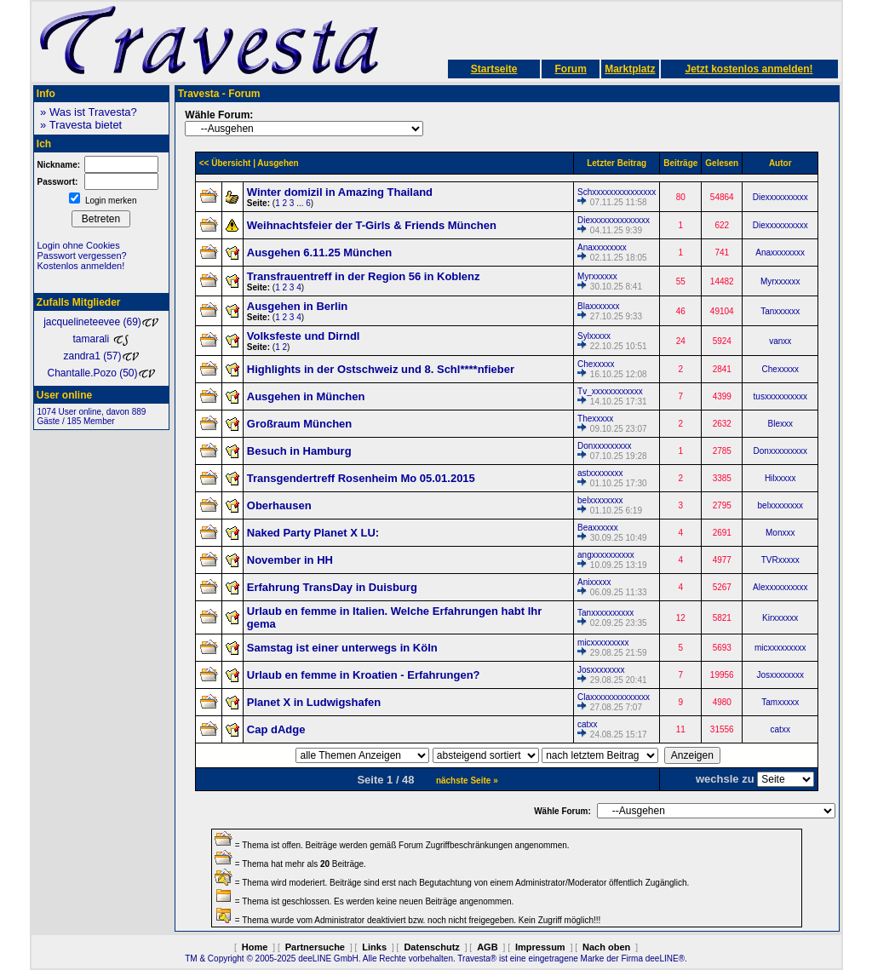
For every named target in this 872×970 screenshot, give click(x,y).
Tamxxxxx (780, 702)
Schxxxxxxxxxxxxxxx (616, 192)
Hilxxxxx (780, 478)
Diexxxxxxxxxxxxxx (613, 220)
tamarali (100, 339)
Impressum (540, 947)
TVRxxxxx (780, 560)
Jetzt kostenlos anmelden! (748, 69)
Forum (570, 69)
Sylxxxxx (594, 336)
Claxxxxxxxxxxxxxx (613, 697)
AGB (487, 947)
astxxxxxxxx (599, 473)
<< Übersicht (225, 163)
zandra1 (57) (100, 356)
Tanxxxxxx (780, 311)
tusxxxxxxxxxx (780, 396)
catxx (587, 724)
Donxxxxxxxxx (604, 446)
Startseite (494, 69)
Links (374, 947)
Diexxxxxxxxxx (780, 197)
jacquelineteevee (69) (100, 322)
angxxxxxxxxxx (605, 555)
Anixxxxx (594, 582)
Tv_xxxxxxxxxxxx (610, 391)
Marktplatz (630, 69)
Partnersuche (315, 947)
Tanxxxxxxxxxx (605, 612)
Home (255, 947)
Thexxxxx (595, 418)
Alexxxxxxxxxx (780, 587)
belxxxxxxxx (599, 500)
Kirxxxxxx (780, 618)
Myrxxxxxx (597, 276)
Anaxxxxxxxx (602, 247)
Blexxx (779, 423)
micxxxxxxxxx (603, 642)
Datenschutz (431, 947)
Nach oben (606, 947)
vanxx (780, 341)
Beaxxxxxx (597, 527)
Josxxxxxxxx (601, 669)
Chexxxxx (595, 364)
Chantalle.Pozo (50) (100, 373)
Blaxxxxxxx (598, 306)
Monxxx (780, 532)
